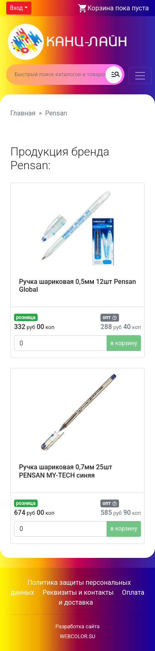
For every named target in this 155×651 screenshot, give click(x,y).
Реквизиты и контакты (78, 592)
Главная (23, 113)
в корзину (123, 343)
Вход (16, 8)
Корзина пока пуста (118, 8)
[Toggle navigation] (140, 75)
